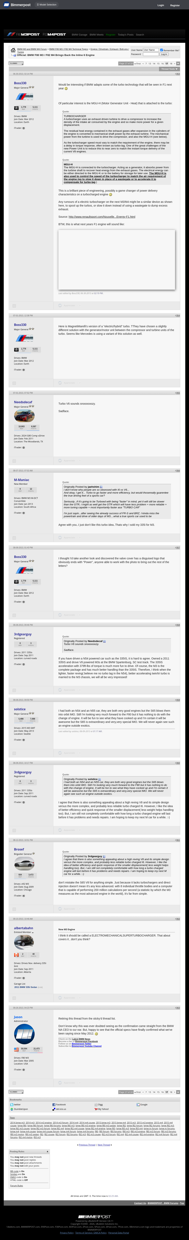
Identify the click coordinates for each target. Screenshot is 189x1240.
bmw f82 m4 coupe (74, 1128)
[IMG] (13, 1177)
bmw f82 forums (152, 1125)
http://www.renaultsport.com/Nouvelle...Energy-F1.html (102, 216)
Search (140, 34)
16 (162, 63)
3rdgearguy (22, 634)
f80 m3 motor (17, 1134)
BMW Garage (79, 34)
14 (154, 63)
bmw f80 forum (35, 1125)
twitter (17, 1104)
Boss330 (20, 83)
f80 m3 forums (168, 1131)
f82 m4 (120, 1134)
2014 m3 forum (60, 1122)
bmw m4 (14, 1131)
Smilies (13, 1174)
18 (171, 63)
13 (149, 63)
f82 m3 (82, 1134)
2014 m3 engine (44, 1122)
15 (158, 63)
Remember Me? (169, 50)
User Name (137, 49)
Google (143, 1104)
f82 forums (71, 1134)
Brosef (19, 849)
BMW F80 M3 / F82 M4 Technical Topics (68, 49)
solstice (20, 709)
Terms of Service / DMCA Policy (91, 1232)
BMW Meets (97, 34)
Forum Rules (16, 1185)
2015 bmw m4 (119, 1122)
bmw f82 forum (134, 1125)
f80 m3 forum (153, 1131)
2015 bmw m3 (103, 1122)
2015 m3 (131, 1122)
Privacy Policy (67, 1232)
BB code (14, 1171)
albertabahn (23, 928)
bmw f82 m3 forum (40, 1128)
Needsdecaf (23, 402)
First (138, 63)
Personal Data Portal (118, 1232)
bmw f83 (110, 1128)
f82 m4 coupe (132, 1134)
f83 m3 (37, 1137)
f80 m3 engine (138, 1131)
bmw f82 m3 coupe (20, 1128)
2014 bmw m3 (17, 1122)
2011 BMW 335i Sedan (25, 987)
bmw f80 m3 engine (85, 1125)
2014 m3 (30, 1122)
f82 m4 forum (162, 1134)
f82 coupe (49, 1134)
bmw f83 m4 (136, 1128)
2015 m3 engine (145, 1122)
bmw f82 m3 (167, 1125)
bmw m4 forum (68, 1131)
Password (136, 54)
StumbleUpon (21, 1108)
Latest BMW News (81, 1039)
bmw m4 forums (85, 1131)
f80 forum (104, 1131)
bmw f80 (22, 1125)
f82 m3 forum (108, 1134)
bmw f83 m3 (122, 1128)
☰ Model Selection (46, 4)
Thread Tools (168, 69)
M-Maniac (21, 480)
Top (182, 1203)
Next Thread (104, 1144)
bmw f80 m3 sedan (106, 1125)
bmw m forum (151, 1128)
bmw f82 (121, 1125)
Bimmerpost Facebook (86, 1041)
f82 (41, 1134)
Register (175, 5)
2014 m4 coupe (87, 1122)
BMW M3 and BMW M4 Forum (32, 49)
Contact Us (140, 1203)
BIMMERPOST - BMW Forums (163, 1203)
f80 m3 (126, 1131)
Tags (12, 1118)
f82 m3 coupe (94, 1134)
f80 (96, 1131)
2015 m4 (158, 1122)
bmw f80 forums (52, 1125)
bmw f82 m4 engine (95, 1128)
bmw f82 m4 (57, 1128)
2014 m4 (73, 1122)
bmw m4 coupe (28, 1131)
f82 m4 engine (147, 1134)
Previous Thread (87, 1144)
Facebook (61, 1104)
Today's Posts (126, 34)
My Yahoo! (103, 1108)
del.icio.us (61, 1108)
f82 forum (60, 1134)
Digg (100, 1104)
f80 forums (115, 1131)
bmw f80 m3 (68, 1125)
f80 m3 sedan (32, 1134)
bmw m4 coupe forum (48, 1131)
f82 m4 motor (25, 1137)
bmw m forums (167, 1128)
